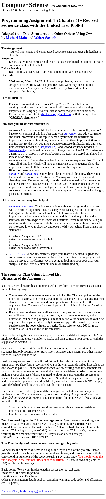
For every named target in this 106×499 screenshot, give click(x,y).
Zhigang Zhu (9, 493)
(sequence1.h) (48, 146)
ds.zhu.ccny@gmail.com (56, 114)
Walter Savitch (45, 38)
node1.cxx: (32, 173)
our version (71, 133)
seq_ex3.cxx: (17, 256)
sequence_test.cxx (21, 206)
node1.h (14, 173)
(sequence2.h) (17, 150)
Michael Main (17, 38)
